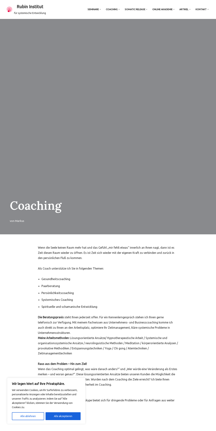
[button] (100, 9)
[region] (46, 401)
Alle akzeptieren (63, 416)
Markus (19, 220)
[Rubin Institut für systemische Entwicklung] (26, 9)
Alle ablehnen (28, 416)
